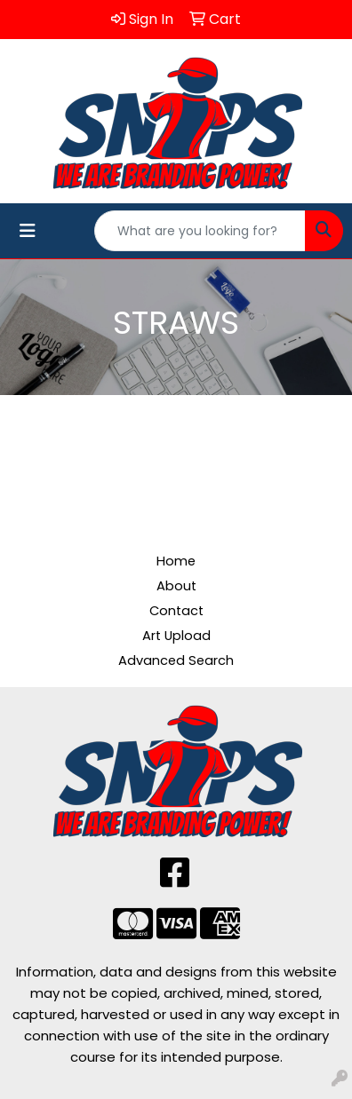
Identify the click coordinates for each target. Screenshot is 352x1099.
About (176, 586)
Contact (176, 611)
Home (176, 561)
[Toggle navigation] (27, 230)
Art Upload (176, 635)
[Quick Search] (200, 230)
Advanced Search (176, 660)
